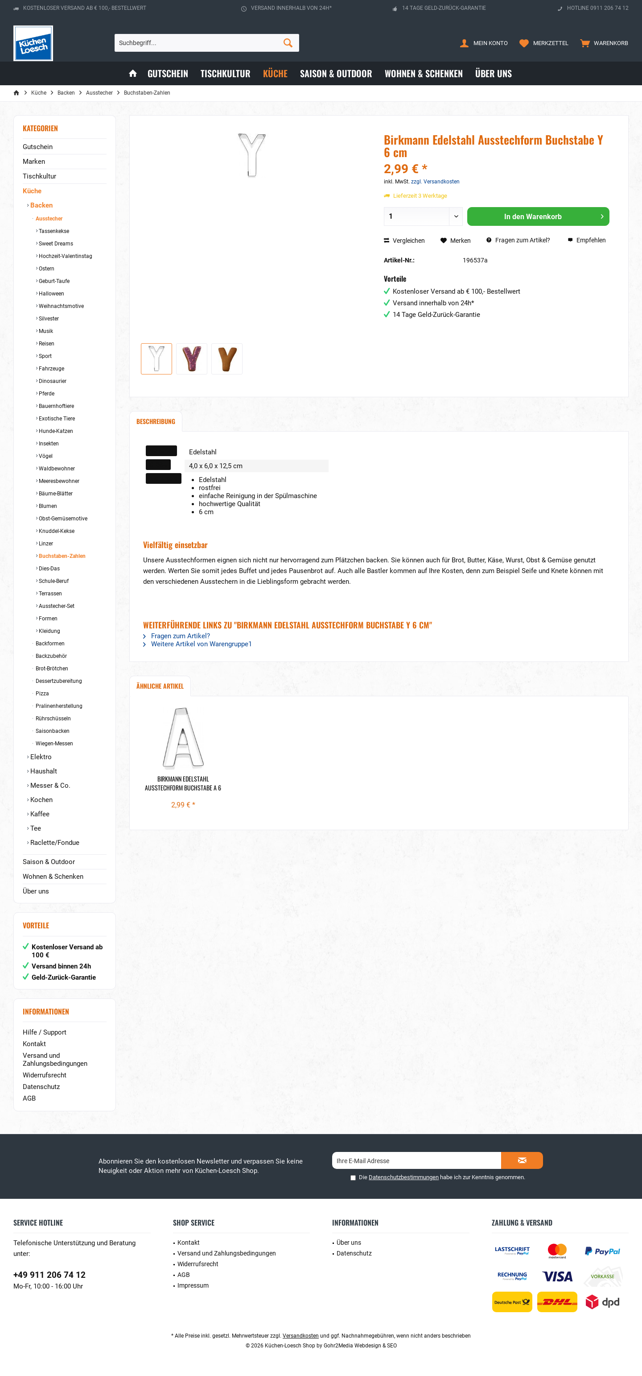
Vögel (45, 456)
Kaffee (39, 814)
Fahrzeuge (50, 369)
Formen (47, 618)
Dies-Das (48, 568)
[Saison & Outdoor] (336, 73)
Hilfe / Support (44, 1032)
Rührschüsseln (52, 718)
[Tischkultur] (225, 73)
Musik (45, 331)
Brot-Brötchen (51, 668)
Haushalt (43, 771)
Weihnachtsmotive (60, 306)
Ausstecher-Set (55, 606)
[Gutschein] (167, 73)
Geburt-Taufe (53, 281)
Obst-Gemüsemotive (62, 518)
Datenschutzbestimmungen (404, 1177)
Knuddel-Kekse (55, 531)
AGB (29, 1098)
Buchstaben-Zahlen (61, 556)
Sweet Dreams (55, 244)
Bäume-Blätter (55, 494)
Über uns (36, 891)
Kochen (41, 800)
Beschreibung (155, 421)
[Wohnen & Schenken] (424, 73)
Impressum (193, 1285)
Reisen (45, 344)
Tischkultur (39, 176)
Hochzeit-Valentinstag (64, 256)
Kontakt (34, 1044)
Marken (34, 162)
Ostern (45, 269)
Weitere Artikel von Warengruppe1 (197, 644)
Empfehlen (587, 240)
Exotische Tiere (56, 419)
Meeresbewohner (58, 481)
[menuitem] (602, 43)
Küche (32, 191)
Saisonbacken (52, 731)
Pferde (45, 394)
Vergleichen (404, 240)
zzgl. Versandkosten (435, 182)
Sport (44, 356)
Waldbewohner (56, 469)
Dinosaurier (51, 381)
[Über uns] (493, 73)
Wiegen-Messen (53, 743)
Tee (35, 828)
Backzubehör (50, 656)
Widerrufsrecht (44, 1075)
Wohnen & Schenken (53, 877)
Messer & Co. (49, 786)
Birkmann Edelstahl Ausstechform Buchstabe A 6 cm (183, 783)
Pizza (41, 693)
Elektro (40, 757)
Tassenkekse (53, 231)
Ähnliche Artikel (160, 685)
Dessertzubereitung (58, 681)
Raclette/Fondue (54, 843)
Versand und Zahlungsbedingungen (55, 1060)
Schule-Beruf (53, 581)
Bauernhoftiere (55, 406)
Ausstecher (48, 219)
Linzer (45, 543)
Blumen (47, 506)
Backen (41, 205)
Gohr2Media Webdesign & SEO (360, 1346)
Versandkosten (301, 1336)
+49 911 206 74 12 (49, 1275)
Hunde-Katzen (55, 431)
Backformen (49, 643)
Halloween (50, 294)
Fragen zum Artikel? (518, 240)
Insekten (48, 444)
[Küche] (275, 73)
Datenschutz (41, 1087)
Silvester (48, 319)
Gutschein (38, 147)
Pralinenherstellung (58, 706)
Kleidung (48, 631)
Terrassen (49, 593)
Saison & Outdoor (49, 862)
